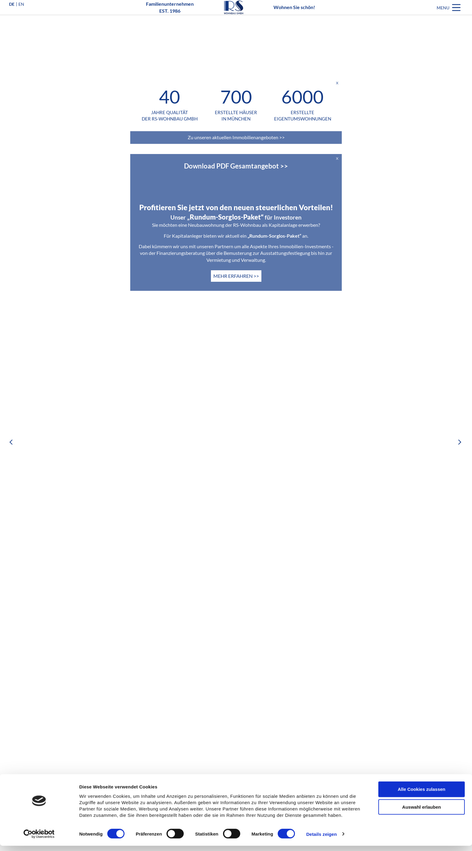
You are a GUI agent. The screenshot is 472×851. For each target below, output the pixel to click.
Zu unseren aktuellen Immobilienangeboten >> (236, 137)
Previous (12, 442)
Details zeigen (321, 839)
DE (12, 13)
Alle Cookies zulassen (421, 794)
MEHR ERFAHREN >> (236, 276)
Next (460, 442)
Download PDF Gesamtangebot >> (236, 166)
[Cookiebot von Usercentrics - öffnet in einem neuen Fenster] (39, 839)
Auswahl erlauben (421, 812)
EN (21, 13)
